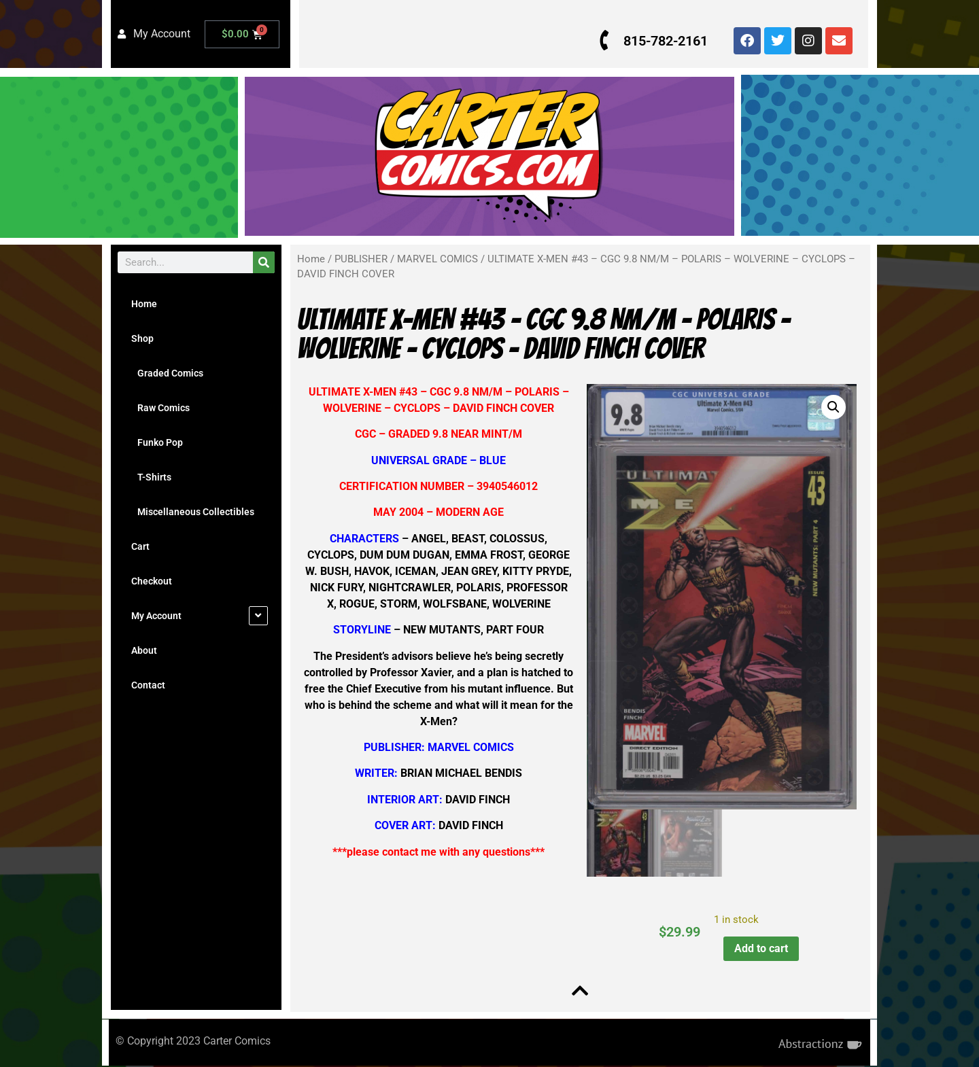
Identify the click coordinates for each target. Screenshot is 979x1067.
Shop (142, 338)
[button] (831, 407)
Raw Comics (160, 407)
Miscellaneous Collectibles (192, 511)
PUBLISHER (361, 259)
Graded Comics (167, 373)
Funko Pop (157, 442)
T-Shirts (151, 477)
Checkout (151, 581)
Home (144, 303)
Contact (148, 685)
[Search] (264, 262)
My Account (156, 615)
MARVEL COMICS (437, 259)
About (144, 650)
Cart (140, 546)
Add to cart (760, 947)
